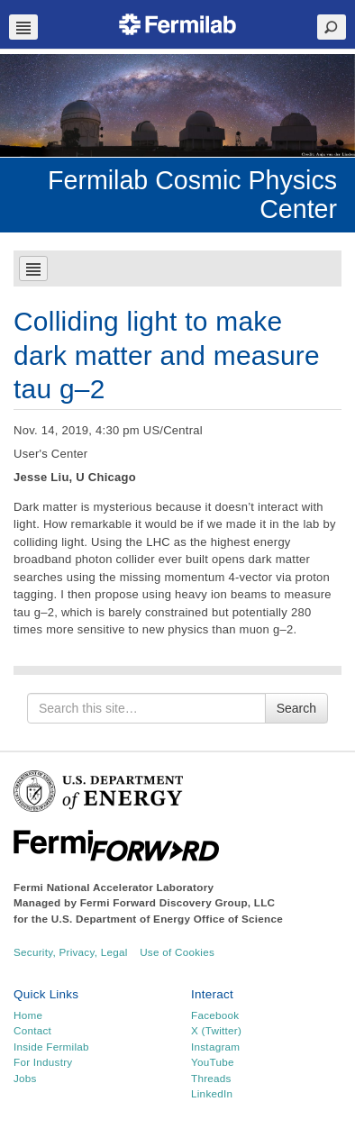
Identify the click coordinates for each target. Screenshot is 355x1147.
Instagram (215, 1046)
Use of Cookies (177, 952)
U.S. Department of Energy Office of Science (167, 918)
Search (296, 708)
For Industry (43, 1062)
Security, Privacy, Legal (71, 952)
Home (28, 1015)
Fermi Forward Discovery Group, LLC (178, 902)
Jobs (25, 1078)
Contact (32, 1030)
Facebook (215, 1015)
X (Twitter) (216, 1030)
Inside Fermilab (51, 1046)
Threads (211, 1078)
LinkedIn (211, 1093)
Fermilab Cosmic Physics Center (192, 194)
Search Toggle (331, 27)
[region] (177, 105)
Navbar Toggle (23, 27)
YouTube (212, 1062)
